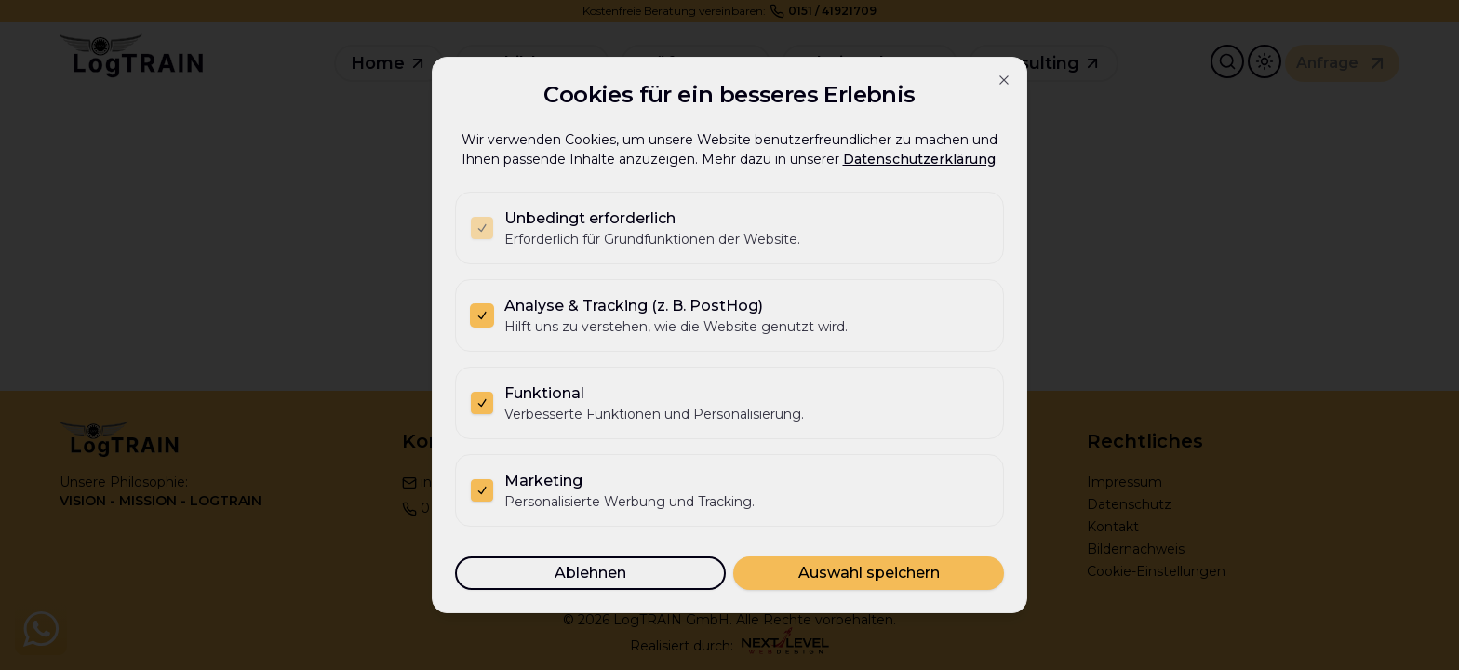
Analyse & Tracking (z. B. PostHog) (633, 306)
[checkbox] (482, 228)
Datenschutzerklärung (919, 159)
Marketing (543, 480)
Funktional (544, 393)
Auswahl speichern (869, 573)
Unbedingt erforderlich (590, 218)
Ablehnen (590, 573)
